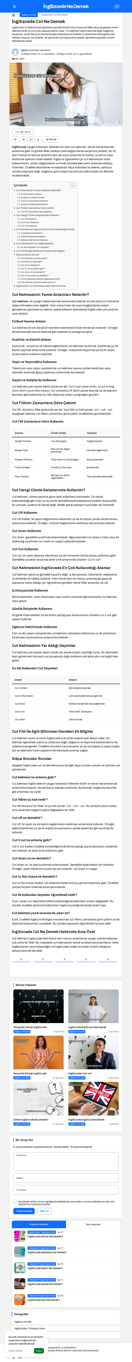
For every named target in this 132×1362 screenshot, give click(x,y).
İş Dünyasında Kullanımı (32, 233)
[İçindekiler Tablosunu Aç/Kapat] (71, 185)
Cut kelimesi (20, 301)
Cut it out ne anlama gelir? (33, 269)
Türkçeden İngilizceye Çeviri (29, 1335)
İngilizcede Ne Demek (66, 6)
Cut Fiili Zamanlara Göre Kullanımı (36, 212)
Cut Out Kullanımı (29, 226)
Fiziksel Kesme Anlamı (31, 194)
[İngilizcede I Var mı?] (93, 1058)
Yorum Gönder (24, 1211)
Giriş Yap (44, 1211)
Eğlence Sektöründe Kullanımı (34, 240)
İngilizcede (19, 147)
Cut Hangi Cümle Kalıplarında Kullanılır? (38, 215)
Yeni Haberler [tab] (93, 1224)
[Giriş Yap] (117, 6)
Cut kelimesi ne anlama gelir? (34, 258)
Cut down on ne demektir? (33, 272)
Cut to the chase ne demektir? (35, 275)
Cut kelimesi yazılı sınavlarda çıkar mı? (38, 282)
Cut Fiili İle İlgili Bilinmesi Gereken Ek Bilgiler (40, 251)
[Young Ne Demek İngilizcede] (38, 1011)
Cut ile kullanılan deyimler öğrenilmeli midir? (40, 279)
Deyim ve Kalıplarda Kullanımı (34, 204)
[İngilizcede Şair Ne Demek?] (66, 1299)
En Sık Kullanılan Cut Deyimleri (35, 247)
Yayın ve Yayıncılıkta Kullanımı (34, 201)
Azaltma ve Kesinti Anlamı (33, 198)
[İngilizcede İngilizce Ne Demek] (93, 1104)
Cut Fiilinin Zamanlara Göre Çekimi (35, 208)
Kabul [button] (39, 1351)
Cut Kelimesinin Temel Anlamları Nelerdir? (38, 190)
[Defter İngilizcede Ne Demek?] (38, 1104)
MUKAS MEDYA (63, 1350)
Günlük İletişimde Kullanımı (33, 236)
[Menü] (14, 6)
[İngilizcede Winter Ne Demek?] (66, 1236)
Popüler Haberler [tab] (39, 1224)
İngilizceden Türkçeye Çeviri (29, 1328)
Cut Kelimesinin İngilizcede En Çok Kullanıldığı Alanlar (45, 229)
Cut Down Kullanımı (30, 222)
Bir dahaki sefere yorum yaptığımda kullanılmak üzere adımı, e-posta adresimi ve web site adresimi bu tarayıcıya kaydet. (66, 1203)
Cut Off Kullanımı (29, 219)
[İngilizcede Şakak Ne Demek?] (66, 1284)
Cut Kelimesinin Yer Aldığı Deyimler (35, 243)
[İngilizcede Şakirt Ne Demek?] (66, 1268)
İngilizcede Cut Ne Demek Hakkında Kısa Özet (41, 286)
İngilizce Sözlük (23, 1321)
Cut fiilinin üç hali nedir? (31, 262)
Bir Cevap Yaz (24, 1140)
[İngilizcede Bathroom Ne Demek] (93, 1011)
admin (24, 50)
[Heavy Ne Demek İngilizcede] (38, 1058)
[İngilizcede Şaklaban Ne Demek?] (66, 1252)
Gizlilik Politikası (15, 1351)
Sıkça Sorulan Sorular (27, 254)
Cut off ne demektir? (30, 265)
